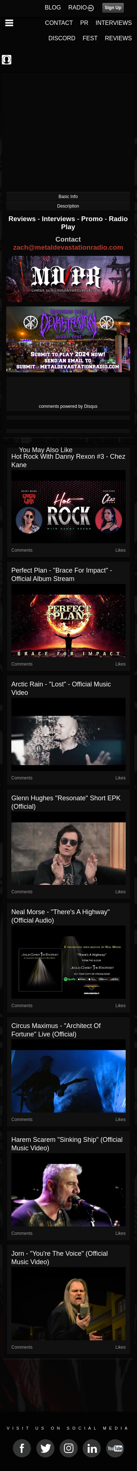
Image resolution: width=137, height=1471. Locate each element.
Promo (92, 219)
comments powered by (68, 406)
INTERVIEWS (114, 23)
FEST (90, 38)
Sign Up (113, 7)
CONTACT (59, 23)
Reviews (23, 219)
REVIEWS (118, 38)
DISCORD (62, 38)
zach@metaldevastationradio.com (68, 247)
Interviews (59, 219)
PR (84, 23)
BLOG (53, 7)
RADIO (77, 7)
